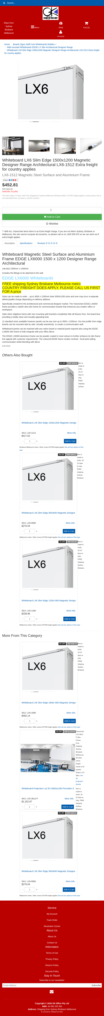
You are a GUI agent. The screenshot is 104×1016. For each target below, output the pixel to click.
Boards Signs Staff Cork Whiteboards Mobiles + (34, 44)
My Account (52, 914)
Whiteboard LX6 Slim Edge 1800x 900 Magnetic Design (49, 702)
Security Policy (52, 971)
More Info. (71, 433)
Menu (35, 27)
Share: (10, 180)
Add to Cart (52, 216)
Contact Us (52, 942)
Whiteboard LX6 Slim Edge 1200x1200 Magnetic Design (49, 422)
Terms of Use (52, 953)
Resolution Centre (52, 926)
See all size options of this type (69, 537)
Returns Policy (52, 965)
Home (7, 44)
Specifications (26, 243)
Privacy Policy (52, 959)
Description (10, 243)
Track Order (52, 920)
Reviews (47, 243)
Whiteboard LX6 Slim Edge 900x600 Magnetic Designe (48, 513)
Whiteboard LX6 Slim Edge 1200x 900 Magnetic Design (49, 600)
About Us (52, 936)
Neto (61, 1012)
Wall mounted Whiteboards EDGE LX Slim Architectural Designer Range (40, 47)
